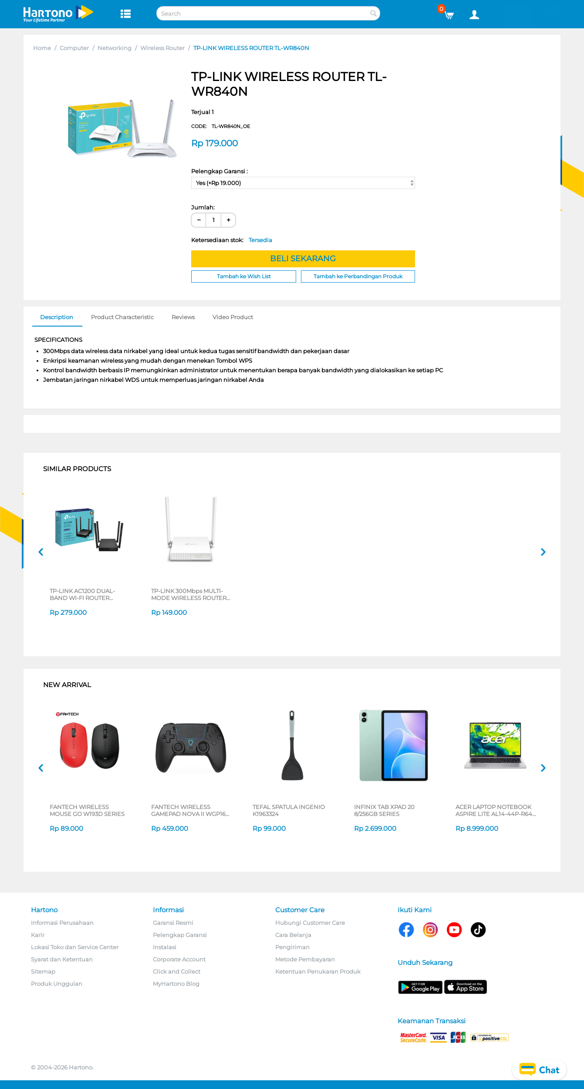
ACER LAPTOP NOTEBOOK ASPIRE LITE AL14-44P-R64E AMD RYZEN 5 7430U (496, 810)
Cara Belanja (293, 934)
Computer (74, 47)
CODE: (220, 126)
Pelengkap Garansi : (219, 171)
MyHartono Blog (176, 983)
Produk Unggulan (56, 983)
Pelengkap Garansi (180, 934)
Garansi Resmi (173, 922)
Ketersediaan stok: (231, 240)
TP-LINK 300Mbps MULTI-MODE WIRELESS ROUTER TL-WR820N (188, 594)
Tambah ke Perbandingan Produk (358, 276)
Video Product (233, 317)
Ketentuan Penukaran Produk (318, 971)
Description (56, 317)
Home (42, 47)
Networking (115, 47)
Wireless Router (162, 47)
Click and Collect (176, 971)
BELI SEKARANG (303, 258)
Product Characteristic (122, 317)
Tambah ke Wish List (244, 276)
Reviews (183, 317)
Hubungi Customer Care (310, 922)
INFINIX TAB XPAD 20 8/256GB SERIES (384, 810)
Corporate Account (179, 959)
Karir (37, 934)
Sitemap (43, 971)
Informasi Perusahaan (62, 922)
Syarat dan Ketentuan (62, 959)
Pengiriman (292, 947)
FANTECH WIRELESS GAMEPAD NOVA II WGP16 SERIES (188, 810)
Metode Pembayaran (305, 959)
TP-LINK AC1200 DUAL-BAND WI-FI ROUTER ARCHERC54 (82, 594)
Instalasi (164, 947)
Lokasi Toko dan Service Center (74, 947)
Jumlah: (203, 207)
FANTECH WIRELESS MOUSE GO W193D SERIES (87, 810)
